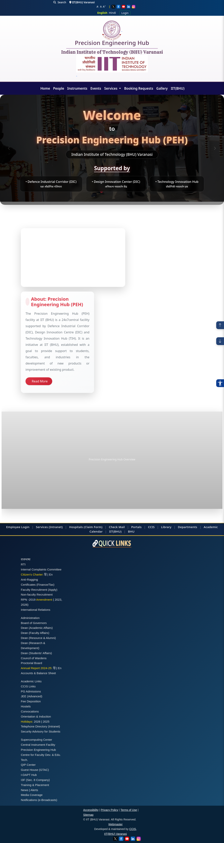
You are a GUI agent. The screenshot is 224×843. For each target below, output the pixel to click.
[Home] (112, 30)
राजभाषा (25, 559)
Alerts (34, 790)
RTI (23, 564)
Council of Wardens (34, 658)
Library (166, 527)
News (24, 790)
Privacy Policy (109, 809)
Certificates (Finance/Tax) (37, 584)
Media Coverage (31, 795)
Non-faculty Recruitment (37, 594)
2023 (58, 599)
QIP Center (28, 764)
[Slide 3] (114, 190)
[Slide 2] (107, 190)
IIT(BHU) (177, 88)
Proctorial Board (31, 663)
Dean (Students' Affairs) (36, 653)
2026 (24, 604)
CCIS (151, 527)
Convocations (30, 711)
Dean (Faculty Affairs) (35, 632)
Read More (40, 381)
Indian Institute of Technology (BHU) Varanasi (112, 52)
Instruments (77, 88)
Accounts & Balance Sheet (38, 673)
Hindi (112, 13)
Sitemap (88, 814)
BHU (131, 531)
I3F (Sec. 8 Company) (35, 780)
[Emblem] (112, 66)
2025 (46, 721)
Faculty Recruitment (34, 589)
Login (125, 13)
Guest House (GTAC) (35, 769)
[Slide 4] (121, 190)
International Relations (35, 609)
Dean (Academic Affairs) (37, 627)
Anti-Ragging (29, 579)
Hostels (26, 706)
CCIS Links (28, 686)
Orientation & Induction (36, 716)
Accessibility (90, 809)
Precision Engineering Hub (112, 43)
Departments (187, 527)
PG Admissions (31, 691)
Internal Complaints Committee (41, 569)
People (58, 88)
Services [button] (111, 88)
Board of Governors (34, 623)
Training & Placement (35, 785)
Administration (30, 618)
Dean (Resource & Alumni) (38, 638)
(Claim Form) (93, 527)
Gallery (162, 88)
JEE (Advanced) (31, 696)
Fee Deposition (31, 701)
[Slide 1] (101, 191)
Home (45, 88)
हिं (45, 574)
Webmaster (115, 824)
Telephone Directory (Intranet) (40, 726)
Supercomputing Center (36, 739)
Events (95, 88)
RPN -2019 (28, 599)
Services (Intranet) (49, 527)
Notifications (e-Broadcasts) (39, 800)
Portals (136, 527)
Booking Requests (138, 88)
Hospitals (76, 527)
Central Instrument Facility (38, 744)
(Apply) (52, 589)
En (51, 574)
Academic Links (31, 681)
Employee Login (17, 527)
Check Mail (117, 527)
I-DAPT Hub (29, 774)
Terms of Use (128, 809)
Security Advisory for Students (40, 731)
